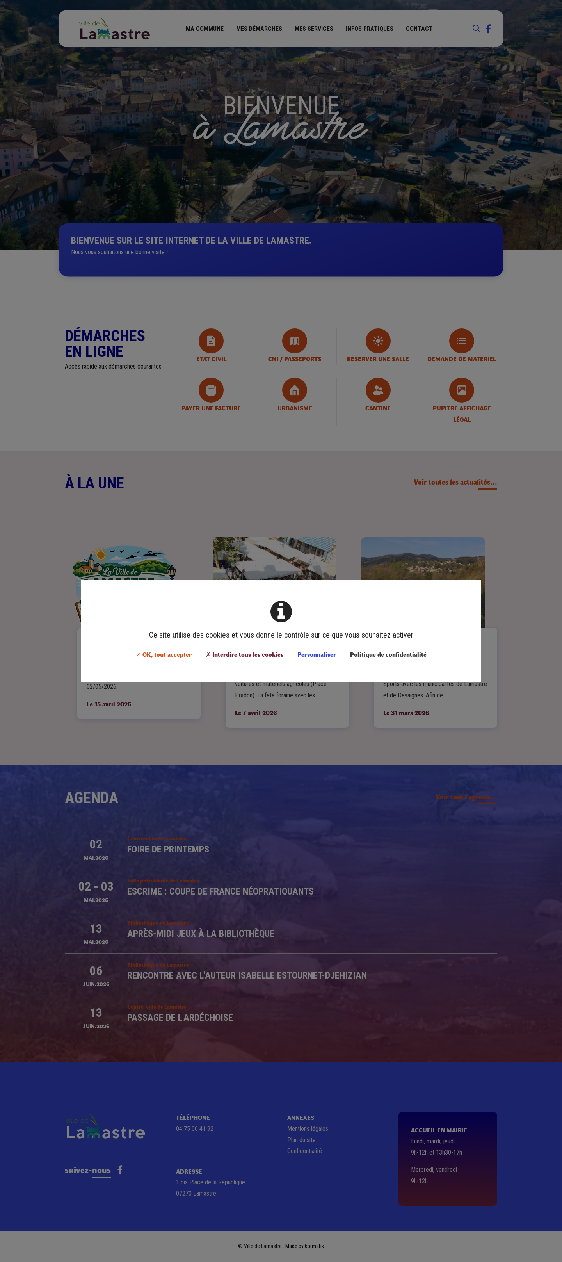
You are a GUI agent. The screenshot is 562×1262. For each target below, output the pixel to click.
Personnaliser (316, 654)
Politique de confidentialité (388, 654)
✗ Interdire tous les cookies (244, 654)
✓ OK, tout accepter (164, 654)
